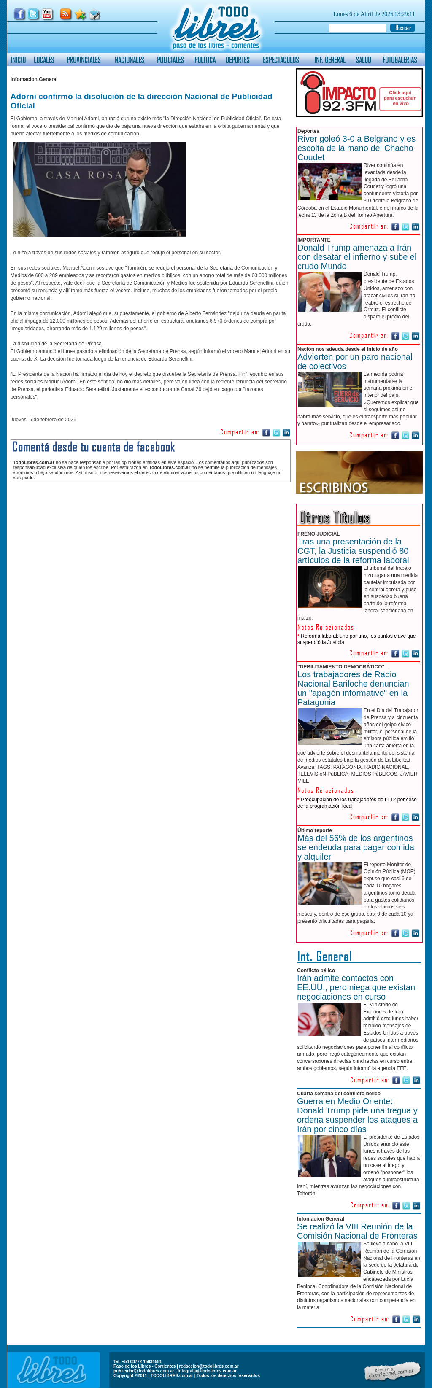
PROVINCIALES (84, 60)
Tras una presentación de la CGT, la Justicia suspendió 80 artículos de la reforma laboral (353, 551)
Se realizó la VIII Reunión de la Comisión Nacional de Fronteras (357, 1231)
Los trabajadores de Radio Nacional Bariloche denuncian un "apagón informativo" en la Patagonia (353, 688)
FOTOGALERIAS (400, 60)
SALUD (363, 60)
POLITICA (205, 60)
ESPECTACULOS (281, 60)
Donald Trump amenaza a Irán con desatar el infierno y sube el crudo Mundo (356, 257)
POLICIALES (170, 60)
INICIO (18, 60)
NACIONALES (129, 60)
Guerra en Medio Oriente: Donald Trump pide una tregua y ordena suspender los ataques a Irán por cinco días (357, 1115)
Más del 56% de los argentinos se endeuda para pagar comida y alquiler (355, 847)
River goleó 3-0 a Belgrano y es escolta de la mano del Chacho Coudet (356, 148)
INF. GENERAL (330, 60)
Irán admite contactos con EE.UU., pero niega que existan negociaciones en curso (356, 987)
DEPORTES (238, 60)
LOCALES (44, 60)
